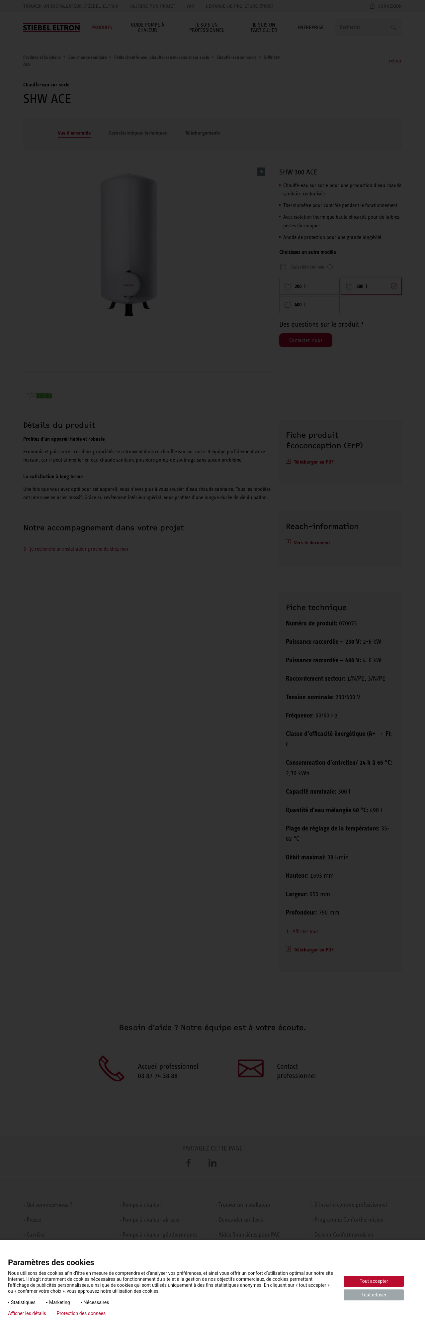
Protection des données (81, 1313)
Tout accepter (374, 1281)
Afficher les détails (27, 1313)
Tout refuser (373, 1294)
